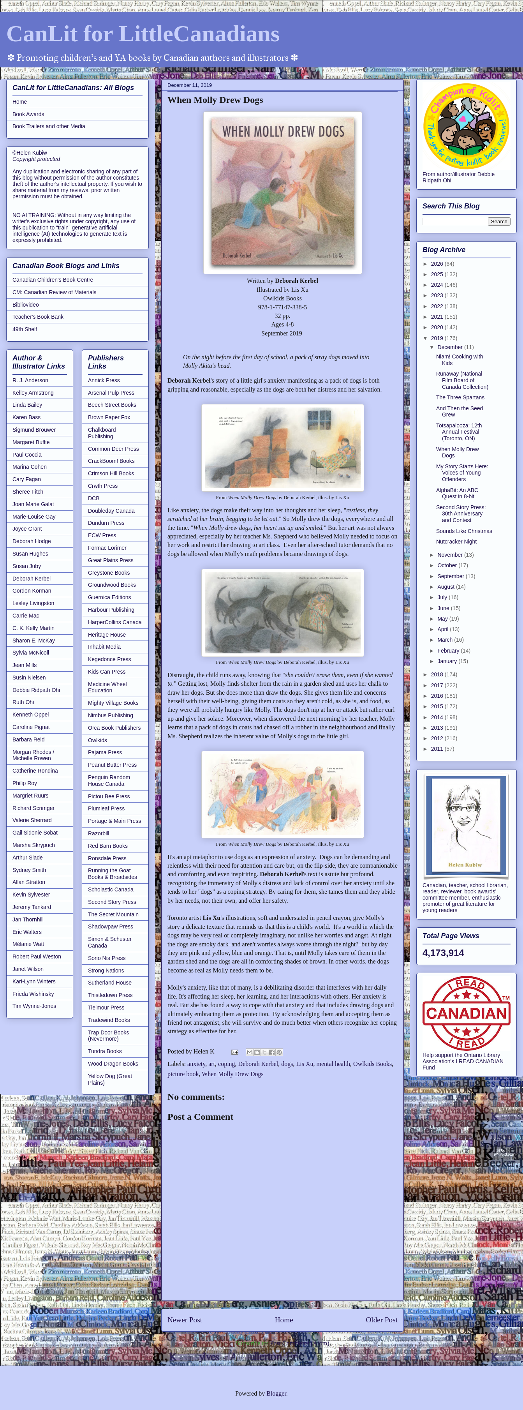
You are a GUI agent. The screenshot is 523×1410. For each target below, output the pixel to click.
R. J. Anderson (30, 380)
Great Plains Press (111, 560)
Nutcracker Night (456, 541)
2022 (438, 306)
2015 (438, 706)
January (447, 661)
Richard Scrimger (33, 808)
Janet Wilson (28, 969)
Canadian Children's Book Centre (52, 280)
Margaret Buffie (30, 442)
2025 (438, 274)
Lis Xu (304, 1064)
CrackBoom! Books (111, 461)
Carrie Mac (25, 615)
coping (226, 1064)
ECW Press (102, 535)
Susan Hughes (30, 554)
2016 (438, 696)
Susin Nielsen (29, 677)
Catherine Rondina (35, 771)
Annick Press (104, 380)
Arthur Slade (27, 857)
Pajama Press (105, 752)
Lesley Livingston (33, 603)
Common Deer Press (113, 449)
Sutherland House (110, 982)
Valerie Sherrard (32, 820)
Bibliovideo (25, 305)
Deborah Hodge (31, 541)
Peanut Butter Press (112, 765)
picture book (183, 1074)
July (443, 597)
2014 (438, 717)
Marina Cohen (29, 467)
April (443, 629)
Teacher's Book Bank (37, 317)
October (447, 565)
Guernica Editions (109, 597)
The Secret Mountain (113, 914)
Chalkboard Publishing (102, 433)
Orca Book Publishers (114, 728)
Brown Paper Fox (109, 417)
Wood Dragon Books (113, 1064)
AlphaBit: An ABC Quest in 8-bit (457, 493)
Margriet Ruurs (30, 795)
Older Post (382, 1320)
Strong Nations (106, 970)
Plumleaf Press (106, 808)
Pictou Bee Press (109, 796)
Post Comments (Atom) (299, 1343)
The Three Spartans (460, 397)
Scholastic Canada (111, 889)
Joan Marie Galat (33, 504)
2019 (438, 338)
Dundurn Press (106, 523)
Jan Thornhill (28, 919)
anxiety (196, 1064)
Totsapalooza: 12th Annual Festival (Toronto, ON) (459, 432)
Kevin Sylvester (31, 894)
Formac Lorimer (107, 548)
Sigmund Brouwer (34, 430)
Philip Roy (24, 783)
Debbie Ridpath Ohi (36, 690)
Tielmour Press (106, 1007)
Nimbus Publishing (110, 715)
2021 (438, 317)
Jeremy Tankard (31, 907)
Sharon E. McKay (33, 640)
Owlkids (97, 740)
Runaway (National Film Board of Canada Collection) (462, 380)
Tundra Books (105, 1051)
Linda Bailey (27, 405)
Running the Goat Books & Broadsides (112, 873)
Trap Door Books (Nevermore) (108, 1035)
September (451, 576)
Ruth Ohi (23, 702)
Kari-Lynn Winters (34, 981)
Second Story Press (112, 902)
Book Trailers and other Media (48, 126)
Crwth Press (103, 486)
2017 (438, 685)
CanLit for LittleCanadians (143, 33)
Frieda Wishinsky (33, 994)
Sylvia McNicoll (30, 652)
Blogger (276, 1393)
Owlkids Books (372, 1064)
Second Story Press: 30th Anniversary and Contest (461, 514)
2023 (438, 295)
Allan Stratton (28, 882)
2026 (438, 264)
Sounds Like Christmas (464, 531)
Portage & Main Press (114, 821)
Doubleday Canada (111, 511)
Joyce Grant (27, 529)
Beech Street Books (112, 405)
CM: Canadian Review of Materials (54, 292)
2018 (438, 674)
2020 (438, 327)
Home (284, 1320)
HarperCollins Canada (115, 622)
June (444, 608)
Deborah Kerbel (258, 1064)
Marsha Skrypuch (33, 845)
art (211, 1064)
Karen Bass (26, 417)
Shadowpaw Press (110, 926)
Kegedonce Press (109, 659)
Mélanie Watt (28, 944)
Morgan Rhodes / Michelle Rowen (33, 755)
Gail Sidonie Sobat (35, 832)
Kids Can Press (106, 672)
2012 (438, 738)
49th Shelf (24, 329)
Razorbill (98, 833)
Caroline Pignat (31, 727)
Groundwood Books (112, 585)
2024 (438, 285)
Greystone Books (109, 573)
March (445, 640)
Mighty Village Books (113, 703)
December (450, 347)
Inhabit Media (104, 647)
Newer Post (184, 1320)
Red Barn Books (108, 846)
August (446, 587)
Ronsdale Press (107, 858)
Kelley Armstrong (33, 393)
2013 (438, 728)
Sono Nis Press (106, 958)
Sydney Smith (29, 870)
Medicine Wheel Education (107, 687)
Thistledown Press (110, 995)
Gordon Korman (31, 591)
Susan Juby (26, 566)
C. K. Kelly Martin (33, 628)
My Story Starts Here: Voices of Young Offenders (462, 473)
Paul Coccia (27, 455)
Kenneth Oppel (30, 714)
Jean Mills (24, 665)
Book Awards (28, 114)
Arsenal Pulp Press (111, 393)
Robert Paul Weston (36, 956)
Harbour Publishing (111, 610)
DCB (94, 498)
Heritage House (107, 635)
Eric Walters (27, 932)
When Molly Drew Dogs (233, 1074)
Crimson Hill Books (111, 473)
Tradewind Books (109, 1020)
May (443, 619)
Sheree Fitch (27, 492)
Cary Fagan (26, 479)
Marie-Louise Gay (34, 517)
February (449, 651)
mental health (333, 1064)
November (450, 555)
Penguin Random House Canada (109, 780)
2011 (438, 749)
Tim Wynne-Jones (34, 1006)
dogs (287, 1064)
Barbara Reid (28, 739)
